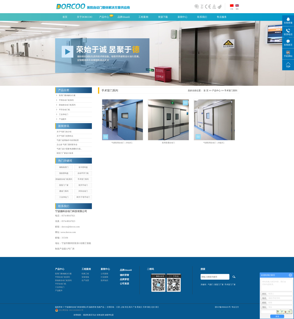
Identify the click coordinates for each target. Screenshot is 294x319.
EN (237, 9)
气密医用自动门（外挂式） (122, 143)
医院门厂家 (63, 185)
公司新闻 (104, 274)
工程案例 (143, 17)
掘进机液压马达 (89, 315)
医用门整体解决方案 (67, 95)
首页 (64, 17)
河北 (126, 307)
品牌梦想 (124, 279)
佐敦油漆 (100, 315)
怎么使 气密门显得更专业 (67, 144)
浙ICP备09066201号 (223, 307)
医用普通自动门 (168, 143)
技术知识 (104, 280)
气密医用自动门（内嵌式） (214, 143)
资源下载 (163, 17)
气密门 (210, 284)
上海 (122, 307)
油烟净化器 (109, 315)
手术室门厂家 (230, 284)
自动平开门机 (83, 173)
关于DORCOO (84, 17)
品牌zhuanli (124, 17)
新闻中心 (182, 17)
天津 (145, 307)
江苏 (118, 307)
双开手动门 (83, 185)
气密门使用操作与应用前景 (68, 140)
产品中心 (104, 17)
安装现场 (85, 277)
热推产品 (100, 307)
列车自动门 (83, 191)
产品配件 (62, 119)
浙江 (157, 307)
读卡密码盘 (83, 167)
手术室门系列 (83, 179)
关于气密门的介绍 (64, 132)
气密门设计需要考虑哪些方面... (69, 149)
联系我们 (202, 17)
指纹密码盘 (63, 173)
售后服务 (222, 17)
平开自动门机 (64, 110)
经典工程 (85, 274)
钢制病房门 (63, 167)
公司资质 (124, 283)
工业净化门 (63, 114)
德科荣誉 (124, 275)
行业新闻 (104, 277)
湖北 (149, 307)
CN (231, 9)
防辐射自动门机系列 (67, 105)
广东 (134, 307)
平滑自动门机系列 (66, 100)
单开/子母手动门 (83, 197)
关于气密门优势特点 (65, 136)
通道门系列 (63, 191)
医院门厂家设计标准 (65, 153)
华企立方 (235, 307)
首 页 (206, 90)
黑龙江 (139, 307)
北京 (153, 307)
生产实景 (85, 280)
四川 (130, 307)
